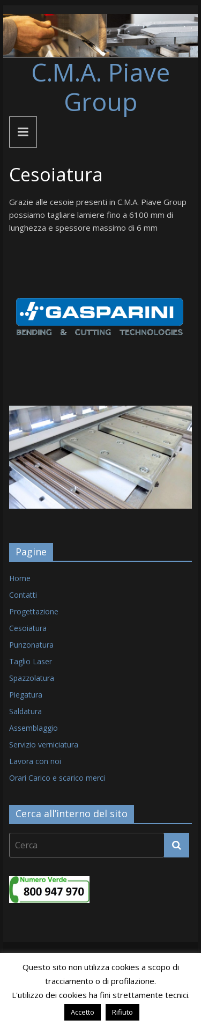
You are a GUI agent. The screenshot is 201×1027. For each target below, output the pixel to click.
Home (20, 578)
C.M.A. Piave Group (100, 86)
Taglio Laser (30, 661)
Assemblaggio (33, 728)
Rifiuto (122, 1012)
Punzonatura (31, 645)
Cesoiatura (28, 628)
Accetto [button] (82, 1012)
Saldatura (25, 711)
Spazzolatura (31, 678)
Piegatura (25, 694)
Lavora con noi (35, 761)
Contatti (23, 595)
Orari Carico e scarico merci (57, 778)
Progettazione (33, 611)
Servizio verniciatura (43, 744)
